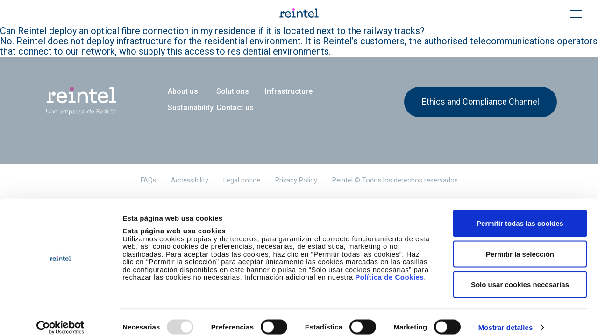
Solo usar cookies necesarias (520, 275)
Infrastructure (289, 91)
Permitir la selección (520, 244)
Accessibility (189, 180)
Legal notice (241, 180)
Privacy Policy (296, 180)
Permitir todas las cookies (520, 213)
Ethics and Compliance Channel (480, 101)
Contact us (235, 107)
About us (183, 91)
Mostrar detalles (505, 318)
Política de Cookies (389, 267)
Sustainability (191, 107)
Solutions (232, 91)
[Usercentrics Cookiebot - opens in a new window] (60, 318)
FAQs (148, 180)
